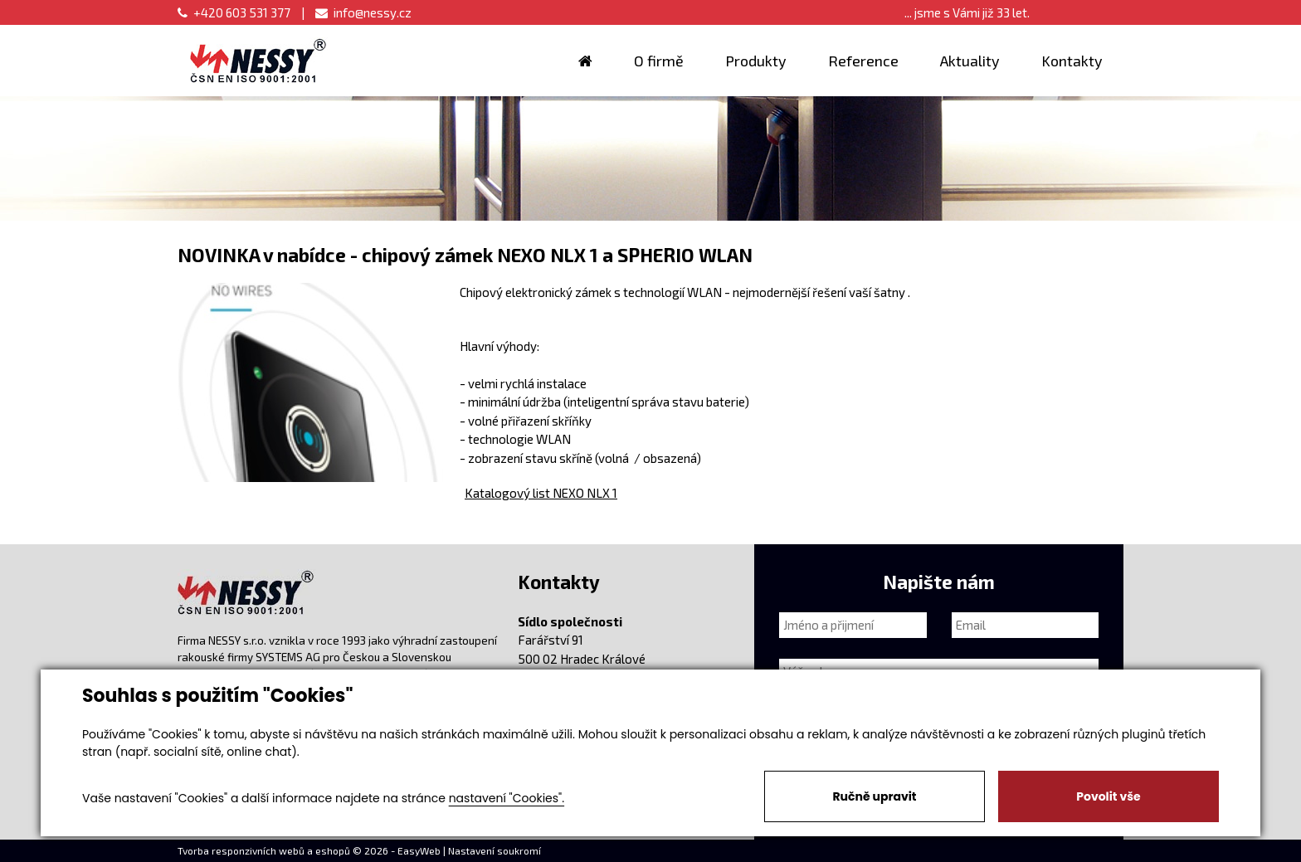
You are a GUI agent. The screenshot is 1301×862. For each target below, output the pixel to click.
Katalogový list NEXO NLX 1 (541, 492)
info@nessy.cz (363, 12)
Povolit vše (1108, 796)
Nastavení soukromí (494, 850)
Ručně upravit (874, 796)
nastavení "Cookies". (506, 798)
